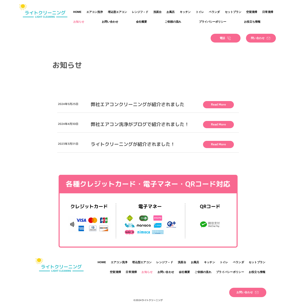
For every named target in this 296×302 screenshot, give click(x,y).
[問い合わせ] (261, 38)
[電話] (226, 38)
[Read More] (218, 104)
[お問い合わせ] (247, 292)
